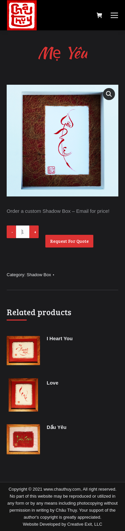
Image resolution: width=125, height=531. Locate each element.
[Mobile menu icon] (114, 15)
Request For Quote (69, 241)
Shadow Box (39, 274)
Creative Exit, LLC (84, 524)
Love (52, 383)
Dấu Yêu (56, 427)
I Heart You (60, 338)
